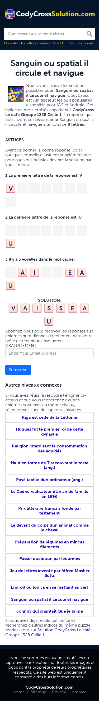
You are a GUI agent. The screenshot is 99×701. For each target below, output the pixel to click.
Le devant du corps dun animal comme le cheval (50, 527)
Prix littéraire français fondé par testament (49, 511)
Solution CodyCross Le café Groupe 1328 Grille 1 (48, 632)
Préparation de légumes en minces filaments (49, 544)
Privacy (59, 691)
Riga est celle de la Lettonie (49, 417)
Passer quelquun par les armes (49, 558)
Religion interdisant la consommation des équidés (49, 448)
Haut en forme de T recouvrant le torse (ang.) (49, 465)
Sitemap (38, 691)
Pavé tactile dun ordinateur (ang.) (49, 479)
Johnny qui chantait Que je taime (49, 611)
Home (19, 691)
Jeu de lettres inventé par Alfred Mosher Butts (49, 573)
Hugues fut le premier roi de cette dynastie (49, 431)
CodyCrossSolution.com (50, 687)
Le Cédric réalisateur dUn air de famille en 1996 (49, 494)
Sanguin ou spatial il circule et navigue (49, 599)
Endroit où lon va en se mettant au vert (49, 587)
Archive (79, 691)
